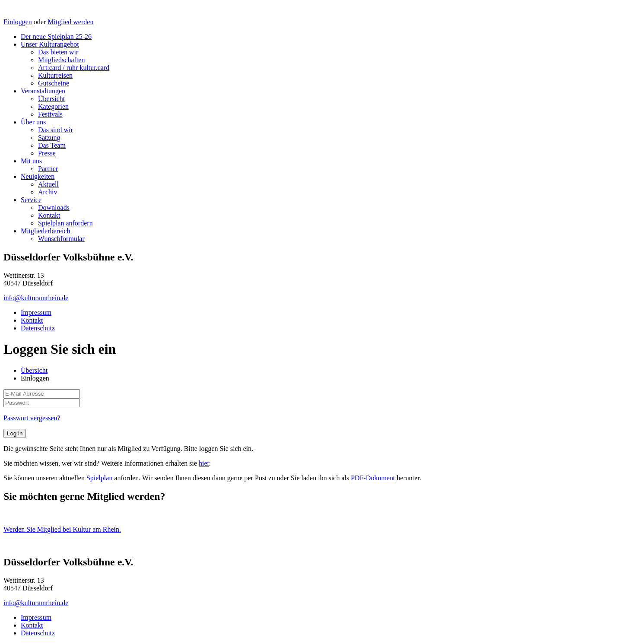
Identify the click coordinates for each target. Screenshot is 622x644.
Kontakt (49, 215)
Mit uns (31, 161)
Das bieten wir (58, 52)
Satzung (49, 137)
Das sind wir (55, 129)
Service (31, 199)
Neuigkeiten (37, 176)
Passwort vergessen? (31, 418)
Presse (47, 153)
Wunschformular (61, 238)
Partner (48, 168)
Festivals (50, 114)
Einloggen (17, 21)
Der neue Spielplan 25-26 (56, 36)
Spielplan (99, 478)
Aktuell (48, 184)
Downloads (54, 207)
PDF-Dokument (373, 478)
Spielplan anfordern (65, 223)
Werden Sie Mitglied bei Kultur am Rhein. (62, 529)
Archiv (47, 192)
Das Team (52, 145)
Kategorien (53, 106)
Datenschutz (38, 328)
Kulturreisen (55, 75)
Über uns (33, 122)
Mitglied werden (70, 21)
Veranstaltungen (43, 91)
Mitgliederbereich (45, 231)
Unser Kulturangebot (50, 44)
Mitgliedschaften (61, 59)
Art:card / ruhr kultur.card (73, 67)
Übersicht (51, 98)
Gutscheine (53, 83)
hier (204, 463)
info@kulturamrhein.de (35, 297)
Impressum (36, 312)
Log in (14, 433)
